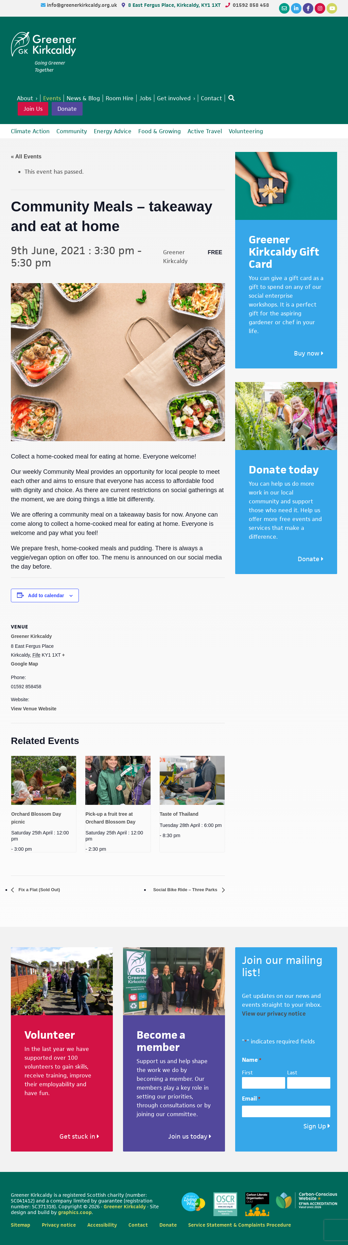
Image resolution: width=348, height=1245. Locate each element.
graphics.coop (75, 1212)
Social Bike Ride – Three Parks (178, 890)
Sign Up (314, 1126)
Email (251, 1099)
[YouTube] (332, 8)
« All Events (26, 156)
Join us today (189, 1136)
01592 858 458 (251, 5)
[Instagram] (320, 8)
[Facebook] (308, 8)
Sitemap (20, 1225)
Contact (138, 1225)
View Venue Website (33, 708)
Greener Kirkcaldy (43, 45)
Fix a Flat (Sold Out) (43, 890)
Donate (67, 109)
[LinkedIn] (296, 8)
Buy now (309, 353)
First (247, 1072)
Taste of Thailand (179, 814)
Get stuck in (79, 1136)
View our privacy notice (274, 1014)
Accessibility (102, 1225)
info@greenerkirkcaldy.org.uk (82, 5)
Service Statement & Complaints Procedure (239, 1225)
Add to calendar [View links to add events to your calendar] (46, 595)
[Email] (284, 8)
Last (292, 1072)
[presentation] (43, 780)
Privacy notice (59, 1225)
